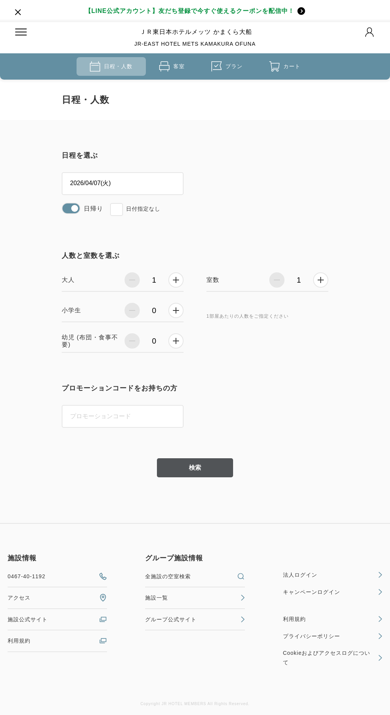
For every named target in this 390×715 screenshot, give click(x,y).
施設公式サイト (57, 619)
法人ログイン (332, 575)
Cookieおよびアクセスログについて (332, 657)
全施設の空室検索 (195, 576)
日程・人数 (111, 66)
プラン (227, 66)
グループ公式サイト (195, 619)
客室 (172, 66)
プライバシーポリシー (332, 636)
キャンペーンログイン (332, 592)
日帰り (93, 208)
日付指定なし (143, 209)
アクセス (57, 597)
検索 (195, 467)
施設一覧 (195, 597)
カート (284, 66)
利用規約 (57, 641)
